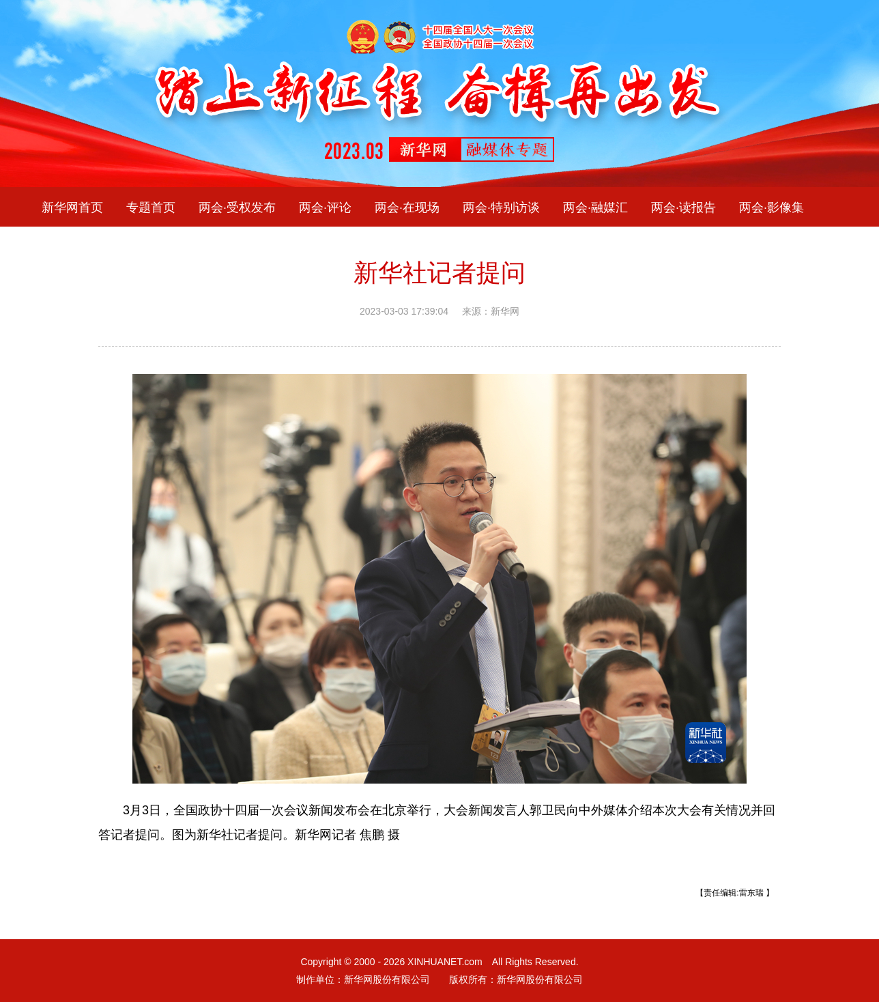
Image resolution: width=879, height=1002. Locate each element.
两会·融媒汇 (595, 207)
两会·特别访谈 (501, 207)
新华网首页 (72, 207)
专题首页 (150, 207)
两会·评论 (325, 207)
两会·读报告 (683, 207)
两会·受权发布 (237, 207)
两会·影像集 (771, 207)
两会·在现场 (407, 207)
